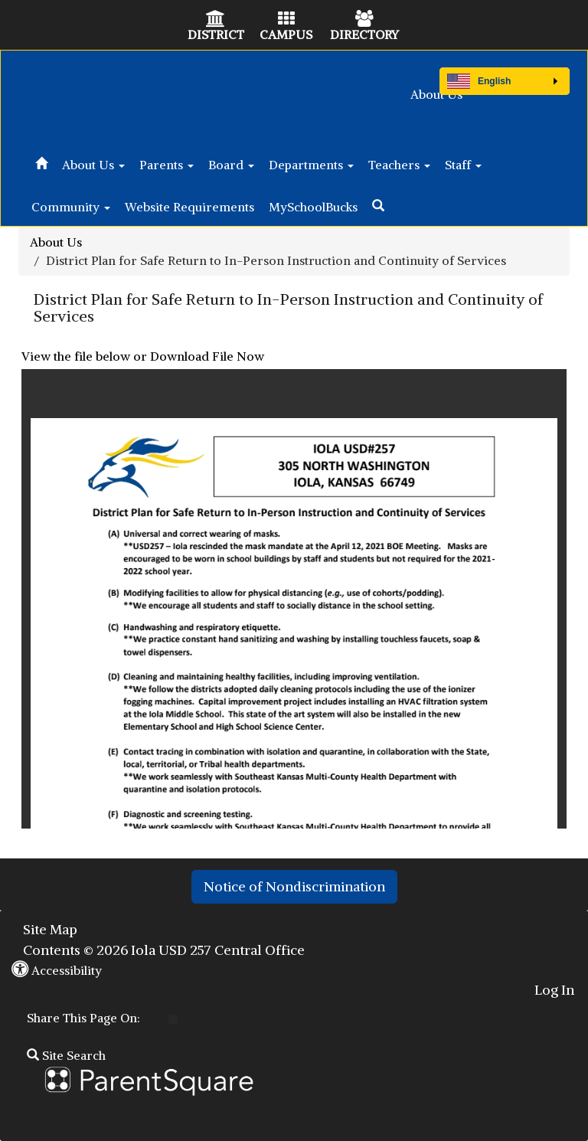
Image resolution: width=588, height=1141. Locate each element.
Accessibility (56, 970)
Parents (166, 164)
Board (231, 164)
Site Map (50, 929)
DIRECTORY (364, 34)
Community (70, 206)
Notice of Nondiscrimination (294, 886)
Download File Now (207, 356)
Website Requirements (189, 206)
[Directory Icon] (364, 20)
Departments (311, 164)
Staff (463, 164)
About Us (436, 94)
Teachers (399, 164)
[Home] (41, 161)
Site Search (66, 1055)
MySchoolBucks (313, 206)
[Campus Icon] (286, 20)
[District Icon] (215, 20)
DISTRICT (216, 34)
